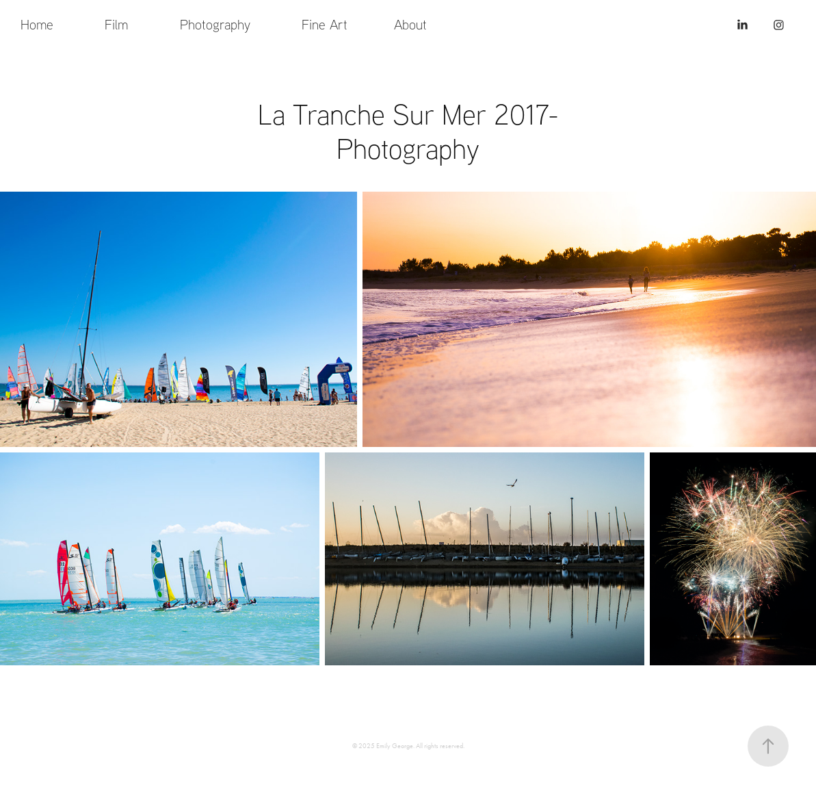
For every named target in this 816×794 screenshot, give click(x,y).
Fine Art (324, 24)
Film (116, 24)
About (410, 24)
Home (37, 24)
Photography (215, 24)
